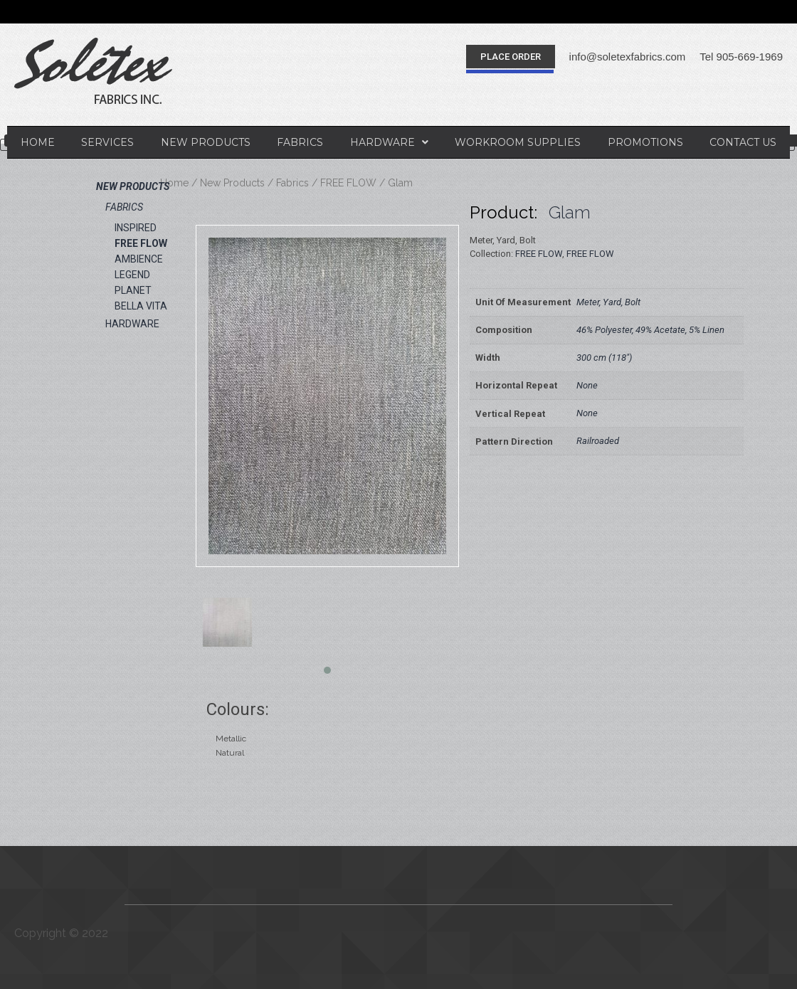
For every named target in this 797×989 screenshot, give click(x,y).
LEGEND (132, 274)
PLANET (133, 290)
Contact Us (742, 142)
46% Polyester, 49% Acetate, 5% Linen (650, 329)
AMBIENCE (139, 259)
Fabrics (300, 142)
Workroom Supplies (518, 142)
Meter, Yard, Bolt (608, 302)
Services (107, 142)
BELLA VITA (141, 306)
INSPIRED (136, 227)
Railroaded (597, 440)
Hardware (389, 142)
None (587, 385)
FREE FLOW (348, 183)
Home (38, 142)
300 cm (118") (604, 357)
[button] (510, 56)
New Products (205, 142)
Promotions (645, 142)
